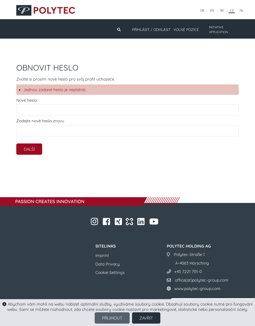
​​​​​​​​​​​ (141, 222)
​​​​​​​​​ (119, 222)
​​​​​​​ (95, 222)
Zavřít (146, 317)
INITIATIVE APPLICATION (218, 29)
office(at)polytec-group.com (201, 280)
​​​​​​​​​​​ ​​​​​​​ (154, 222)
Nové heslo (26, 100)
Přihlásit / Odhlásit (151, 29)
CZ (232, 10)
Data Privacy (107, 264)
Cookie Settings (110, 272)
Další (29, 149)
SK (222, 10)
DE (202, 10)
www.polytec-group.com (197, 288)
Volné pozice (186, 29)
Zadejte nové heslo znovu (40, 120)
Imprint (102, 255)
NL (241, 10)
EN (212, 10)
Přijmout (112, 317)
